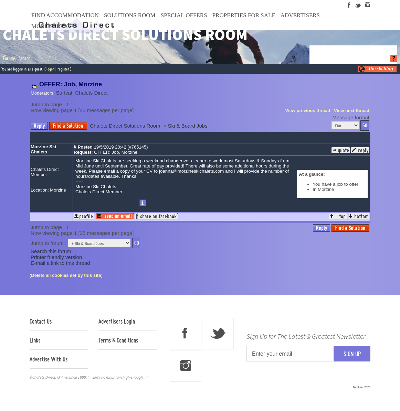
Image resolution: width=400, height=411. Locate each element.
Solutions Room (130, 15)
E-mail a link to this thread (60, 263)
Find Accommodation (65, 15)
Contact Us (41, 321)
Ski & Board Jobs (188, 126)
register (63, 69)
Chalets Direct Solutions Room (125, 126)
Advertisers (300, 15)
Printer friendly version (56, 257)
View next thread (351, 110)
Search (24, 58)
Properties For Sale (243, 15)
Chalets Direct (91, 93)
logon (50, 69)
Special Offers (184, 15)
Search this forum (51, 251)
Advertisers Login (116, 321)
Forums (9, 58)
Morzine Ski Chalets (43, 149)
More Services (54, 26)
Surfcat (64, 93)
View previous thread (307, 110)
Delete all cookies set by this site (66, 275)
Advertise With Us (48, 359)
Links (35, 340)
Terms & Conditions (118, 340)
